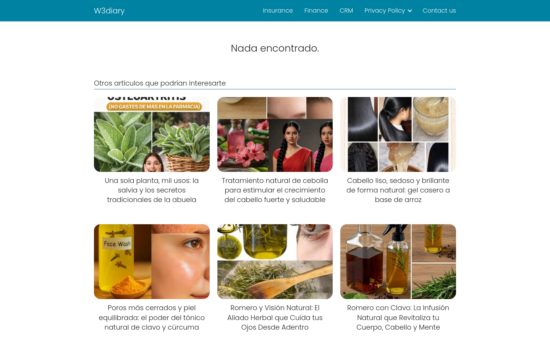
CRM (346, 10)
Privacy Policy (384, 10)
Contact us (439, 10)
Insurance (278, 10)
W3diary (109, 10)
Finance (316, 10)
